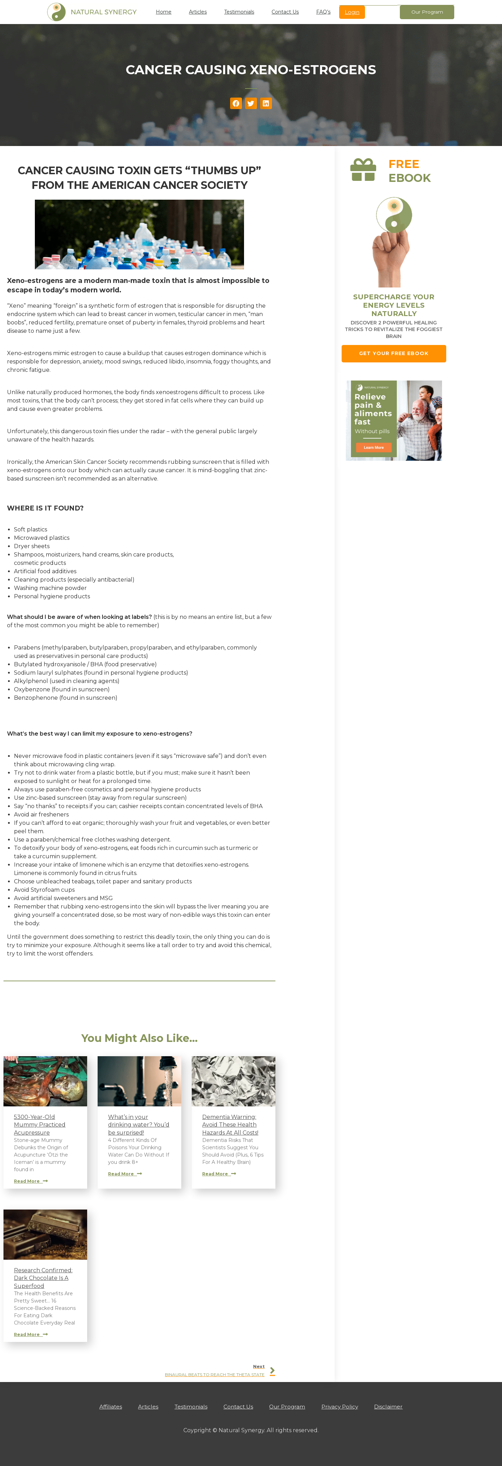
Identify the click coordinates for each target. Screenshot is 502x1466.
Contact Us (285, 12)
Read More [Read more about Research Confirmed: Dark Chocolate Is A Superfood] (31, 1334)
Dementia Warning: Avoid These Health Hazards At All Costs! (230, 1125)
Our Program (290, 1406)
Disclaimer (396, 1406)
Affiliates (104, 1406)
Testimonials (239, 12)
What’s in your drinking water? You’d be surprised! (138, 1125)
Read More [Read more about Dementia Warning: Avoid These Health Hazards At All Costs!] (219, 1173)
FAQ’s (323, 12)
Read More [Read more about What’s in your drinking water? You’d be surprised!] (125, 1173)
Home (164, 12)
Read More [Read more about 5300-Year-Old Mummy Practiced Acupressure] (31, 1181)
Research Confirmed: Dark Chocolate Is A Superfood (43, 1278)
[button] (236, 103)
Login (352, 12)
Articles (198, 12)
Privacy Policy (345, 1406)
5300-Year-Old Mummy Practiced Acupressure (40, 1125)
